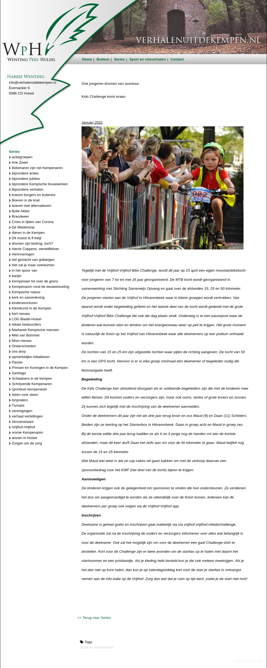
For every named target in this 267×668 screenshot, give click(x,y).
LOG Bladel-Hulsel (25, 319)
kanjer (15, 276)
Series (119, 59)
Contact (177, 59)
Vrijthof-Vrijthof (22, 427)
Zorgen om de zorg (25, 443)
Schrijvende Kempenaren (30, 384)
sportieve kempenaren (28, 389)
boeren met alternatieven (30, 206)
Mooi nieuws (20, 341)
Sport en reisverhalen (147, 59)
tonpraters (18, 400)
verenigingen (20, 411)
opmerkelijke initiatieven (29, 357)
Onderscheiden (22, 346)
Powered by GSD (249, 661)
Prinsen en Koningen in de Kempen (38, 368)
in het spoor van (23, 270)
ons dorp (17, 351)
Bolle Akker (19, 211)
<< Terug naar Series (94, 618)
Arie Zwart (18, 162)
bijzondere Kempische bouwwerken (38, 184)
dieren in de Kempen (27, 233)
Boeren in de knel (24, 200)
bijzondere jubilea (24, 179)
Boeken (103, 59)
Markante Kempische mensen (34, 330)
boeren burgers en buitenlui (32, 195)
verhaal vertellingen (26, 416)
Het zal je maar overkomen (32, 265)
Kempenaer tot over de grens (33, 281)
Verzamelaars (21, 422)
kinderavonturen (23, 303)
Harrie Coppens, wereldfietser (34, 249)
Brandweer (19, 216)
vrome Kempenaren (26, 432)
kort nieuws (19, 314)
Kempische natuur (24, 292)
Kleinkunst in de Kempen (30, 308)
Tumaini (16, 405)
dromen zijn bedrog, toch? (31, 243)
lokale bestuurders (25, 324)
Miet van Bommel (24, 335)
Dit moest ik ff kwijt (25, 238)
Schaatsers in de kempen (30, 378)
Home (87, 59)
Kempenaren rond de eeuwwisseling (39, 287)
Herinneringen (21, 254)
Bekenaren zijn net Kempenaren (36, 168)
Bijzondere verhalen (26, 189)
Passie (15, 362)
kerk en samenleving (27, 297)
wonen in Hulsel (23, 438)
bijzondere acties (24, 173)
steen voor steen (23, 395)
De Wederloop (22, 227)
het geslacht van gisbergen (32, 260)
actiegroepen (20, 157)
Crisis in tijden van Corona (31, 222)
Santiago (17, 373)
